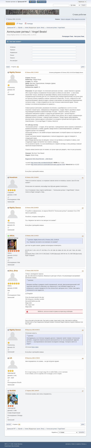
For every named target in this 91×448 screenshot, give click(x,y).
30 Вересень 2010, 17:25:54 (32, 358)
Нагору (8, 424)
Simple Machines (18, 444)
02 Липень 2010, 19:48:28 (31, 177)
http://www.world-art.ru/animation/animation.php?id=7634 (48, 164)
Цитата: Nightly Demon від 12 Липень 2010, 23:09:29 (43, 239)
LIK (10, 358)
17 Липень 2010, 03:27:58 (31, 270)
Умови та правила (76, 444)
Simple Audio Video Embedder (12, 446)
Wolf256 (12, 391)
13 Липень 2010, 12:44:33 (31, 235)
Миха (42, 27)
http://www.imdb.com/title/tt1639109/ (41, 162)
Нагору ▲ (84, 444)
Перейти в (54, 432)
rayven (38, 27)
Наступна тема (79, 36)
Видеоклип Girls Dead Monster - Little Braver (39, 159)
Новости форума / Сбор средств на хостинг (73, 19)
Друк (82, 67)
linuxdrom (13, 177)
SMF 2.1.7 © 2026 (9, 444)
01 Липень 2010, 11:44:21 (31, 72)
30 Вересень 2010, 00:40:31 (32, 329)
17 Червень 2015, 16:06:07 (32, 390)
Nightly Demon (15, 72)
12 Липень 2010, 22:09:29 (31, 207)
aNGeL (12, 236)
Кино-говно (35, 347)
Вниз (7, 67)
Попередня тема (67, 36)
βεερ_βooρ (13, 270)
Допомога (68, 444)
